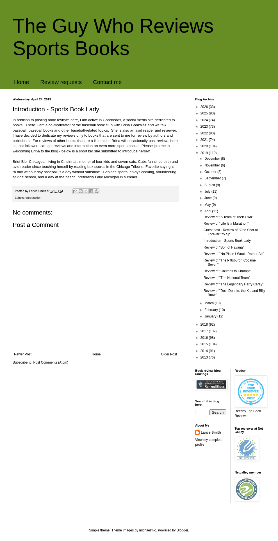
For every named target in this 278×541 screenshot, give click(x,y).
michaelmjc (147, 530)
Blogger (182, 530)
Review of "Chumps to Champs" (228, 271)
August (210, 185)
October (210, 172)
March (209, 303)
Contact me (107, 82)
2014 (204, 351)
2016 (204, 338)
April (208, 211)
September (213, 178)
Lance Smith (211, 432)
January (210, 316)
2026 (204, 107)
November (212, 165)
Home (21, 82)
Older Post (169, 354)
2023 (204, 127)
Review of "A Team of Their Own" (228, 217)
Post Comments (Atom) (50, 362)
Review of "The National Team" (227, 278)
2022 (204, 133)
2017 (204, 331)
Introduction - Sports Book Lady (227, 241)
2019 (204, 153)
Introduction (33, 197)
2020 (204, 146)
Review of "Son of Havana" (224, 247)
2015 (204, 344)
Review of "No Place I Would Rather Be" (234, 254)
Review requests (61, 82)
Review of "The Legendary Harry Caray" (233, 284)
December (212, 159)
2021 (204, 140)
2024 (204, 120)
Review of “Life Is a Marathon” (226, 224)
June (208, 198)
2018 (204, 324)
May (208, 205)
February (211, 310)
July (207, 191)
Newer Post (22, 354)
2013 (204, 357)
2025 (204, 113)
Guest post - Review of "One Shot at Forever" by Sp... (231, 232)
